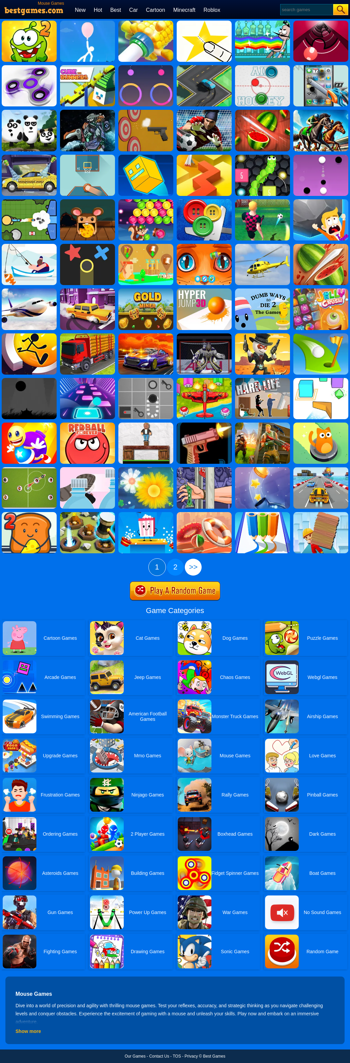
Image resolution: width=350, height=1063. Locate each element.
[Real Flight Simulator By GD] (29, 290)
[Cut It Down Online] (204, 23)
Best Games (214, 1056)
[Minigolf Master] (320, 335)
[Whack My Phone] (320, 67)
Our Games (135, 1056)
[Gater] (320, 23)
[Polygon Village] (145, 246)
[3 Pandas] (29, 112)
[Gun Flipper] (204, 425)
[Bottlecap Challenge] (262, 469)
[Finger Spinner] (29, 67)
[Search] (306, 9)
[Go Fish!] (29, 246)
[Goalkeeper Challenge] (204, 112)
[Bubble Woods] (145, 201)
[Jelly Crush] (320, 290)
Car (133, 10)
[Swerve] (204, 67)
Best (115, 10)
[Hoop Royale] (204, 514)
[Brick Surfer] (320, 514)
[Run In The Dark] (29, 380)
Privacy (191, 1056)
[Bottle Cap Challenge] (87, 469)
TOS (177, 1056)
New (80, 10)
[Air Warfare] (204, 380)
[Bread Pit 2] (29, 514)
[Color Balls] (87, 380)
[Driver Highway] (320, 469)
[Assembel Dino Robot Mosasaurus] (87, 112)
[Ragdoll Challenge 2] (145, 425)
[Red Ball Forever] (87, 425)
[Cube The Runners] (87, 67)
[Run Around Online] (29, 335)
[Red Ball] (145, 380)
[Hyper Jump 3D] (204, 290)
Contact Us (159, 1056)
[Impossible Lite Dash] (145, 157)
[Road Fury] (145, 335)
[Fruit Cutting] (320, 246)
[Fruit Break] (262, 112)
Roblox (211, 10)
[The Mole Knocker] (87, 514)
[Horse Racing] (320, 112)
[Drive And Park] (87, 290)
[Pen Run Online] (262, 514)
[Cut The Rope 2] (29, 23)
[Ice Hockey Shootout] (204, 335)
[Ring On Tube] (145, 23)
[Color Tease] (145, 67)
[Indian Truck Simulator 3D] (87, 335)
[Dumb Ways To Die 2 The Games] (262, 290)
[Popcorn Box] (145, 514)
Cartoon (155, 10)
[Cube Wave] (320, 380)
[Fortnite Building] (262, 425)
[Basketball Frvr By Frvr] (87, 157)
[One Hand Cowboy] (262, 335)
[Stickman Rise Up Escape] (87, 23)
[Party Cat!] (320, 425)
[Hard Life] (262, 380)
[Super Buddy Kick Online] (29, 425)
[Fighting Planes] (262, 246)
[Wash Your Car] (29, 157)
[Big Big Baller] (320, 201)
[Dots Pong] (320, 157)
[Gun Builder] (145, 112)
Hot (98, 10)
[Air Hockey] (262, 67)
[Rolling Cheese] (87, 201)
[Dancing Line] (204, 157)
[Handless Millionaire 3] (204, 469)
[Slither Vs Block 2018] (262, 157)
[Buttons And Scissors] (204, 201)
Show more (28, 1031)
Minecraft (184, 10)
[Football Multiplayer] (29, 469)
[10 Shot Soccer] (262, 201)
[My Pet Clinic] (204, 246)
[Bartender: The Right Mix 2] (262, 23)
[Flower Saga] (145, 469)
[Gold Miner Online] (145, 290)
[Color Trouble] (87, 246)
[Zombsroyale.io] (29, 201)
